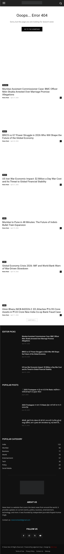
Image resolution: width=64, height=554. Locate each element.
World (4, 131)
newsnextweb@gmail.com (20, 520)
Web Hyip (54, 547)
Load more (32, 320)
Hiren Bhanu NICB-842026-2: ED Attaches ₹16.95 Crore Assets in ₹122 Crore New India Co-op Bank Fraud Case (31, 310)
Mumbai (5, 85)
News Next (5, 97)
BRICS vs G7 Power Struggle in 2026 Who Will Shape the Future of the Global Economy (32, 136)
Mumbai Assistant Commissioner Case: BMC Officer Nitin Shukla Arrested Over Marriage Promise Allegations (30, 92)
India (4, 218)
